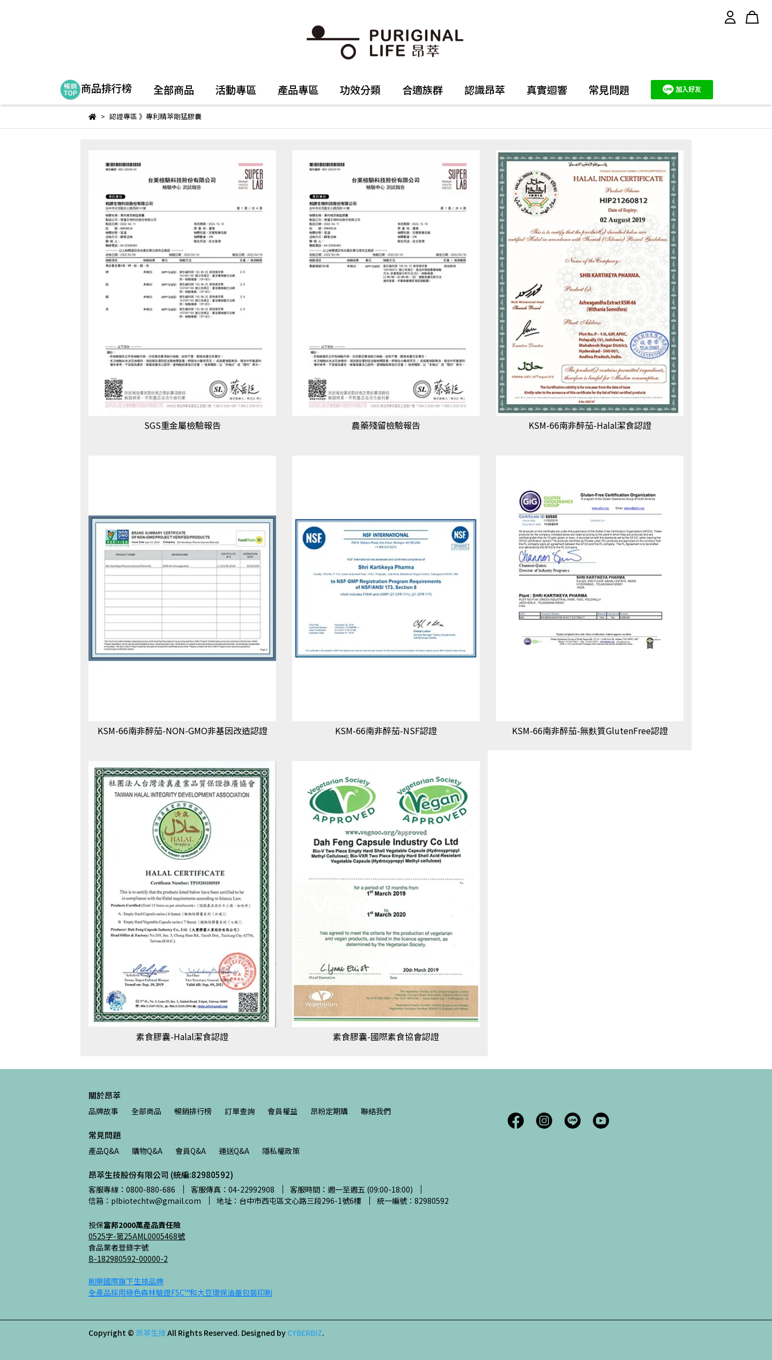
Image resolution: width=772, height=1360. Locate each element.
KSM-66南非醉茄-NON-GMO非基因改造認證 (183, 730)
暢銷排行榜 (193, 1111)
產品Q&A (103, 1150)
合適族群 (422, 90)
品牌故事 (103, 1111)
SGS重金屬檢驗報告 (182, 425)
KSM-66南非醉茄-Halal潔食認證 (590, 425)
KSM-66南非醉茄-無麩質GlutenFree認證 (590, 730)
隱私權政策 (281, 1150)
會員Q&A (190, 1150)
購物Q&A (147, 1150)
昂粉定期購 (329, 1111)
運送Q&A (234, 1150)
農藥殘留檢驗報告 (386, 425)
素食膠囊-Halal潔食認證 (182, 1036)
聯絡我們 (376, 1111)
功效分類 (360, 90)
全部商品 (173, 90)
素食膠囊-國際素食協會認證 (386, 1036)
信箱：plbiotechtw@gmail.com (144, 1200)
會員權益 (283, 1111)
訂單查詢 (240, 1111)
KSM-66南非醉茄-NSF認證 (386, 730)
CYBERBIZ (304, 1332)
